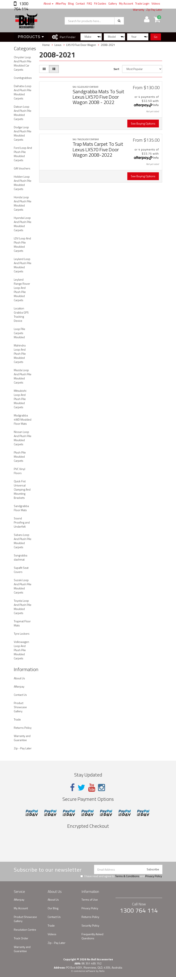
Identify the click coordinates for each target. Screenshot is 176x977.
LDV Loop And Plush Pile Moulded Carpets (22, 244)
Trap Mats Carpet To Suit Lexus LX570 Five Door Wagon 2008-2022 (98, 149)
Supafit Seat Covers (21, 569)
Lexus (57, 45)
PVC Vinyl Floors (19, 471)
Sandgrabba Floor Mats (21, 508)
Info (156, 105)
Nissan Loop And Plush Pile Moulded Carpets (22, 438)
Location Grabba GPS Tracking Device (21, 314)
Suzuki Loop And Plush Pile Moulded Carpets (22, 586)
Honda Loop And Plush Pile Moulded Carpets (22, 203)
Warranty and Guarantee (22, 738)
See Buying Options (143, 123)
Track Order (21, 938)
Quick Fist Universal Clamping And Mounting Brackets (22, 489)
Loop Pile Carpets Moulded (19, 333)
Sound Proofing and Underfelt (22, 522)
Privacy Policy (153, 876)
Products (31, 37)
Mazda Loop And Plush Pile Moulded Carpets (22, 376)
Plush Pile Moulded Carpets (20, 456)
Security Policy (90, 925)
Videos (155, 3)
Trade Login (142, 3)
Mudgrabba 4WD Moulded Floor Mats (22, 419)
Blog (71, 3)
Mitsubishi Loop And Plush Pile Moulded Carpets (20, 398)
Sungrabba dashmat (20, 557)
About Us (19, 678)
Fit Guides (100, 3)
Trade (17, 719)
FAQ (89, 3)
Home (46, 45)
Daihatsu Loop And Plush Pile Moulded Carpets (22, 92)
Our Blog (53, 908)
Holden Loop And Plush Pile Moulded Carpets (22, 182)
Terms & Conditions (127, 876)
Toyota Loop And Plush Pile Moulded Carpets (22, 606)
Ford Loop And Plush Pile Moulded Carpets (23, 154)
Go (155, 37)
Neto (102, 971)
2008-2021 (108, 45)
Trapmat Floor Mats (22, 623)
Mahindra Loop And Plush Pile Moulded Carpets (20, 353)
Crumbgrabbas (23, 78)
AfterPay (61, 3)
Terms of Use (90, 899)
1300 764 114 (21, 6)
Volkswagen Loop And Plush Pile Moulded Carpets (21, 650)
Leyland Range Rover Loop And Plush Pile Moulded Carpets (22, 289)
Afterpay (19, 686)
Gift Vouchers (22, 168)
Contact (80, 3)
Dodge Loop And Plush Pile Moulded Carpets (22, 133)
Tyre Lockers (22, 633)
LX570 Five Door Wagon (81, 45)
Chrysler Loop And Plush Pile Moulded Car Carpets (22, 63)
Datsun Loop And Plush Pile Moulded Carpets (22, 112)
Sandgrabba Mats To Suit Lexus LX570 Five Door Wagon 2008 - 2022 (98, 97)
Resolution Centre (25, 929)
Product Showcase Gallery (20, 707)
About (48, 3)
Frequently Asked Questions (92, 936)
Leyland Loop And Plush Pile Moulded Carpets (22, 265)
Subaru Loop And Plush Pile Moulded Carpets (22, 541)
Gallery (112, 3)
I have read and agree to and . (121, 876)
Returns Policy (23, 727)
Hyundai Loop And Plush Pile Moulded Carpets (22, 224)
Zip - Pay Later (23, 748)
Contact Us (20, 695)
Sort (116, 69)
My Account (126, 3)
